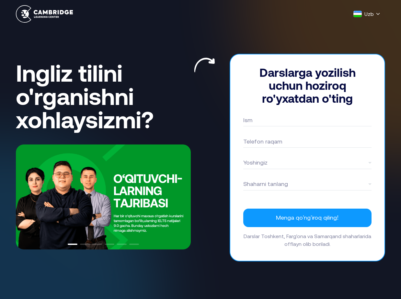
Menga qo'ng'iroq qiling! (307, 217)
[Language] (367, 14)
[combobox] (307, 163)
